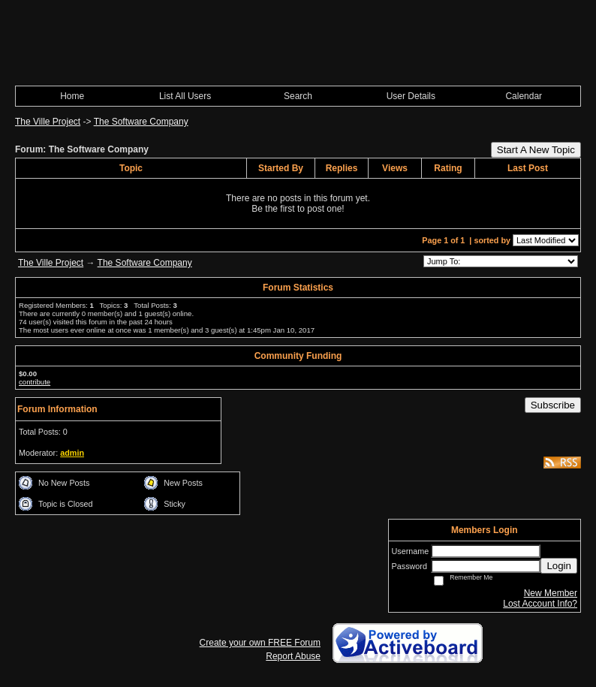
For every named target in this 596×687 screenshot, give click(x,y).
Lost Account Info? (540, 603)
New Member (550, 593)
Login (558, 565)
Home (72, 96)
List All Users (185, 96)
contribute (34, 382)
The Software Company (141, 121)
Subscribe (553, 405)
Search (298, 96)
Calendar (523, 96)
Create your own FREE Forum (260, 642)
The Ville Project (47, 121)
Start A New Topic (536, 149)
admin (72, 452)
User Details (411, 96)
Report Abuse (293, 656)
